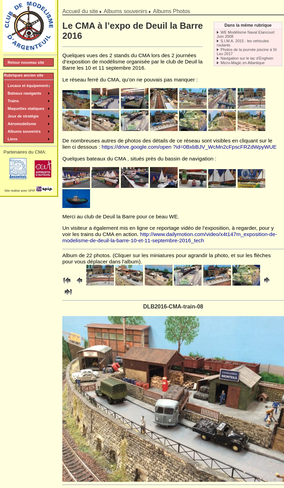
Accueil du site (80, 11)
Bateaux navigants (24, 93)
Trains (13, 101)
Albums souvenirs (125, 11)
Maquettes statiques (26, 108)
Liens (13, 139)
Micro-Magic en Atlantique (243, 63)
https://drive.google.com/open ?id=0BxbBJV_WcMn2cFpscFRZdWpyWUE (189, 147)
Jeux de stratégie (23, 116)
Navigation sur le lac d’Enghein (247, 58)
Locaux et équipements (29, 86)
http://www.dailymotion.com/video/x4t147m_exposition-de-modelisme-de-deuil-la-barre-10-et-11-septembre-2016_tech (169, 237)
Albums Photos (171, 11)
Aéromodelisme (22, 124)
